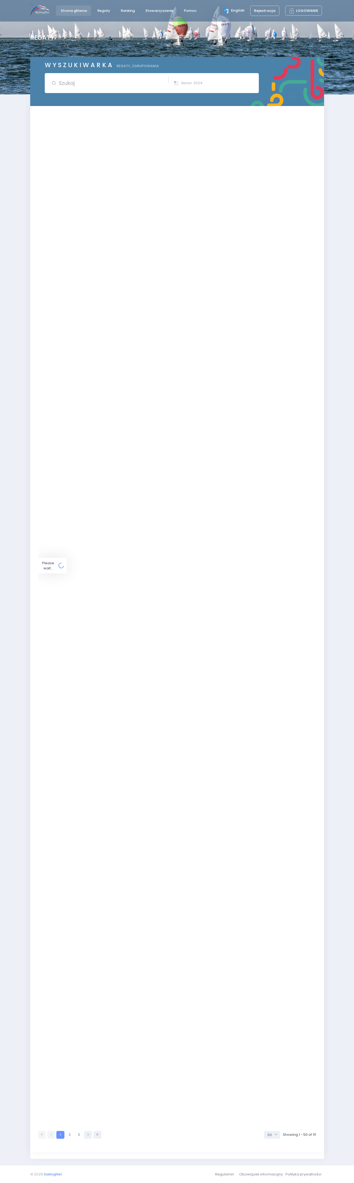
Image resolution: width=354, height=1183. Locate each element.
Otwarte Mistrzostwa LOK (103, 185)
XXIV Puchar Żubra (98, 1116)
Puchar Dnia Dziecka (109, 640)
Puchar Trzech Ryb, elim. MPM (117, 922)
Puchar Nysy (93, 834)
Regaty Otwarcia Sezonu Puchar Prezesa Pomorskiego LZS (127, 147)
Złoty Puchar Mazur (108, 745)
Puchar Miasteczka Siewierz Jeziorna (124, 816)
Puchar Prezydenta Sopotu (105, 762)
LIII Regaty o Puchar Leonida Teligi (121, 981)
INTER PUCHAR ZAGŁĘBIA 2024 (107, 359)
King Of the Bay (95, 622)
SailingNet (53, 1174)
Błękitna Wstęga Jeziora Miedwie (111, 556)
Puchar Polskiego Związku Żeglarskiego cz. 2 (130, 499)
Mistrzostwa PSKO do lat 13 (115, 1031)
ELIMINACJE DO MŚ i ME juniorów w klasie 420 (130, 321)
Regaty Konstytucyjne (110, 257)
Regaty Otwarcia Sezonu (113, 164)
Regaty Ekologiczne (99, 482)
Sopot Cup (101, 854)
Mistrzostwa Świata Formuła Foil (119, 1013)
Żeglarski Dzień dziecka (102, 576)
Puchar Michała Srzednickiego (118, 903)
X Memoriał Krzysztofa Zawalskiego (113, 599)
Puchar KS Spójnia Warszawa (116, 337)
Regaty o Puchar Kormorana (117, 1051)
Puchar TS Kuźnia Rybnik (103, 131)
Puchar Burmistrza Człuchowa (108, 678)
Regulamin (224, 1174)
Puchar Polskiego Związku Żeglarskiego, (117, 517)
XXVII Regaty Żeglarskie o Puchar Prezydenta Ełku (125, 798)
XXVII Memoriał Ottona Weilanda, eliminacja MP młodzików (133, 403)
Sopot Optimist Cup (99, 997)
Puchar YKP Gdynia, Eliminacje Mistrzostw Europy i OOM (134, 436)
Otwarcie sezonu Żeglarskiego (109, 205)
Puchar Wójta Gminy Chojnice (117, 1094)
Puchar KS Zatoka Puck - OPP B (119, 299)
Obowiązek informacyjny (261, 1174)
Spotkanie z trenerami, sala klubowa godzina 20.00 (127, 464)
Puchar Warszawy (107, 535)
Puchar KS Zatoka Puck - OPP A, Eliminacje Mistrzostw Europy (128, 231)
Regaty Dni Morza (107, 942)
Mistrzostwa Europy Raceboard (119, 873)
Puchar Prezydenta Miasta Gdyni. (120, 780)
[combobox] (272, 1135)
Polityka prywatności (303, 1174)
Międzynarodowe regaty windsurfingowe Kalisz (123, 658)
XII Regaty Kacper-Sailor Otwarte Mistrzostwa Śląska (131, 1072)
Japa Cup (100, 381)
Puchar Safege (105, 962)
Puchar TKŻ (101, 722)
